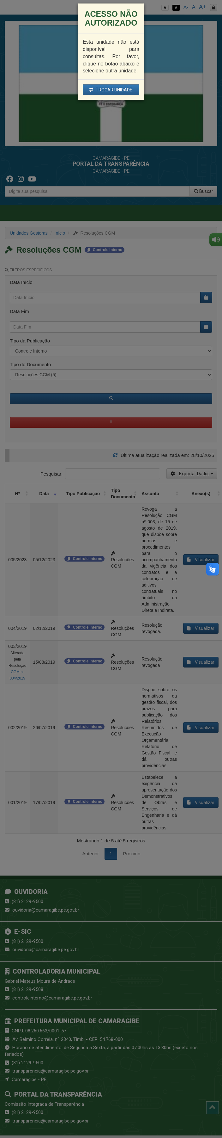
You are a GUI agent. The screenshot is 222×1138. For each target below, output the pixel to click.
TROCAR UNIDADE (110, 89)
